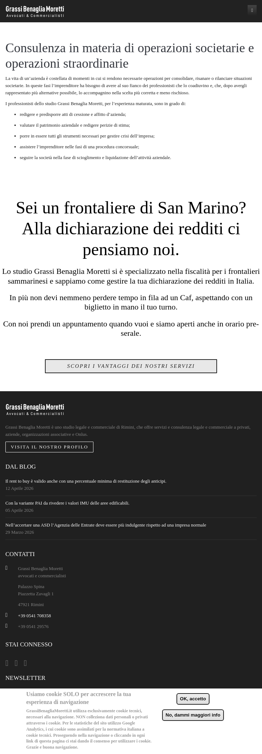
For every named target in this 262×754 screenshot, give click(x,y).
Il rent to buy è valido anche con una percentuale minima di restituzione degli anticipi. (85, 481)
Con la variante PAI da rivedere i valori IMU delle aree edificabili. (67, 503)
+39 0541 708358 (34, 615)
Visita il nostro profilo (49, 447)
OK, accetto (193, 698)
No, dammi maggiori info (193, 715)
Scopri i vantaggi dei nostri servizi (131, 366)
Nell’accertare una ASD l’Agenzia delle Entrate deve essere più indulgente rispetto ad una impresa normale (105, 525)
